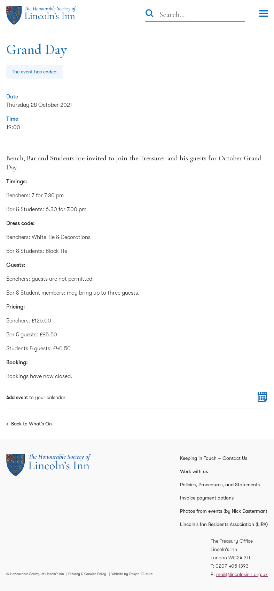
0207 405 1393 (232, 566)
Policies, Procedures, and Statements (220, 484)
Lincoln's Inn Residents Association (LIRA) (224, 524)
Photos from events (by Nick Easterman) (223, 511)
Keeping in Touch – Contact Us (213, 458)
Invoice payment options (207, 498)
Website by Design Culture (131, 574)
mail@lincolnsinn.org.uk (242, 574)
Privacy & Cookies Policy (87, 574)
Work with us (194, 471)
